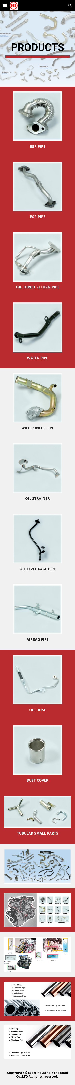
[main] (37, 48)
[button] (5, 5)
